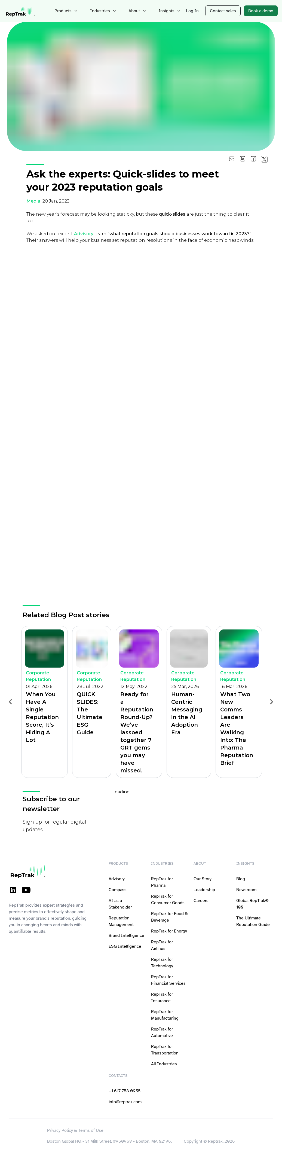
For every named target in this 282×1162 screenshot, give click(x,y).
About (133, 11)
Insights (164, 11)
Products (65, 11)
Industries (100, 11)
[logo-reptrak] (20, 11)
